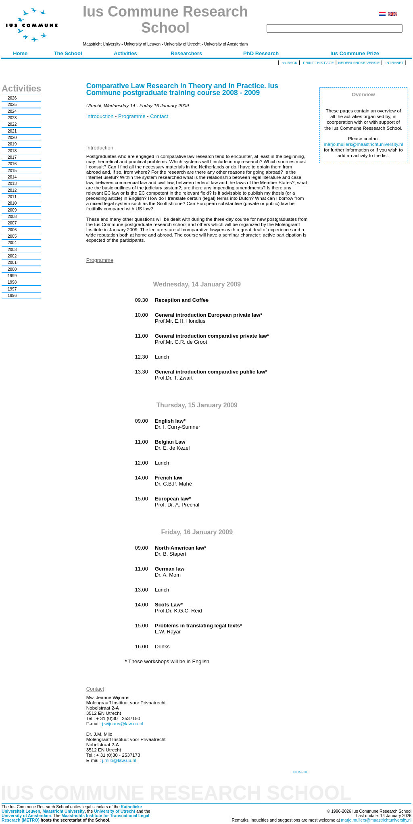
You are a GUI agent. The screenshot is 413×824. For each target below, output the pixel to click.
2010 (12, 203)
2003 (12, 249)
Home (20, 53)
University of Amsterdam (26, 816)
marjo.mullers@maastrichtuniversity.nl (363, 144)
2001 (12, 262)
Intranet (395, 63)
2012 (12, 190)
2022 (12, 124)
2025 (12, 104)
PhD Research (261, 53)
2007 (12, 223)
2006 (12, 230)
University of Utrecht (114, 811)
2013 (12, 183)
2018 (12, 151)
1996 (12, 295)
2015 (12, 170)
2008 (12, 216)
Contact (159, 116)
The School (68, 53)
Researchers (186, 53)
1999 (12, 276)
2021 (12, 131)
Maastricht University (63, 811)
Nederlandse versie (359, 63)
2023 (12, 118)
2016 (12, 164)
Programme (132, 116)
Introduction (100, 116)
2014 (12, 177)
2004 (12, 243)
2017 (12, 157)
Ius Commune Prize (354, 53)
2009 (12, 210)
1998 (12, 282)
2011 (12, 197)
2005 (12, 236)
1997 (12, 289)
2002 (12, 256)
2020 (12, 137)
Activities (125, 53)
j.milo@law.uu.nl (119, 760)
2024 (12, 111)
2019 (12, 144)
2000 (12, 269)
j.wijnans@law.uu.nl (122, 723)
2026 (12, 98)
